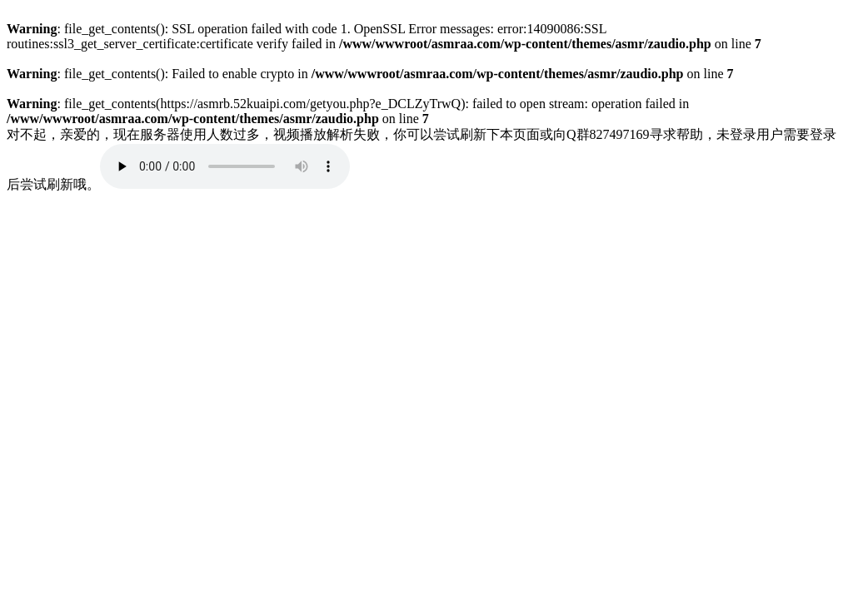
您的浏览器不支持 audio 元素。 (225, 166)
